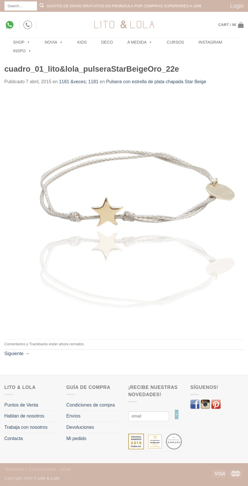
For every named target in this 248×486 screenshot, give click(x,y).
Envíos (73, 415)
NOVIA (54, 42)
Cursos (175, 42)
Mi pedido (76, 438)
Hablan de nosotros (24, 415)
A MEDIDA (139, 42)
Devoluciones (80, 427)
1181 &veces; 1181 (78, 81)
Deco (107, 42)
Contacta (13, 438)
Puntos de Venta (21, 404)
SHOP (21, 42)
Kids (82, 42)
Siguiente (16, 353)
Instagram (210, 42)
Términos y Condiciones (30, 470)
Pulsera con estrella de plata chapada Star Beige (156, 81)
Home (65, 470)
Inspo (22, 51)
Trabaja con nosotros (26, 427)
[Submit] (42, 6)
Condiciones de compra (90, 404)
